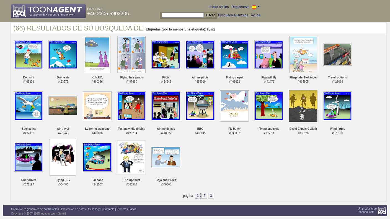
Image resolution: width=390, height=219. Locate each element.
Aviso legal (94, 209)
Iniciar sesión (219, 7)
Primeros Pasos (126, 209)
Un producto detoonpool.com (367, 210)
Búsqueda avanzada (233, 15)
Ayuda (255, 15)
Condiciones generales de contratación (35, 209)
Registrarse (239, 7)
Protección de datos (73, 209)
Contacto (108, 209)
